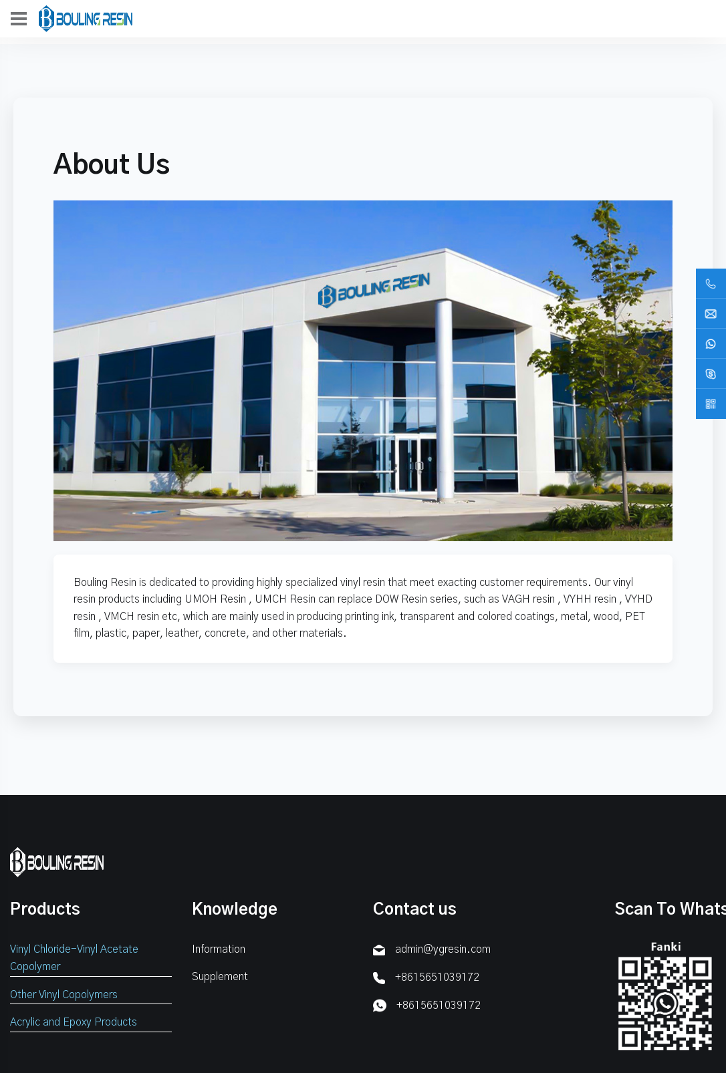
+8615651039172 (437, 977)
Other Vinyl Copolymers (64, 994)
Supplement (220, 976)
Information (218, 949)
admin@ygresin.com (443, 949)
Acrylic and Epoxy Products (73, 1022)
